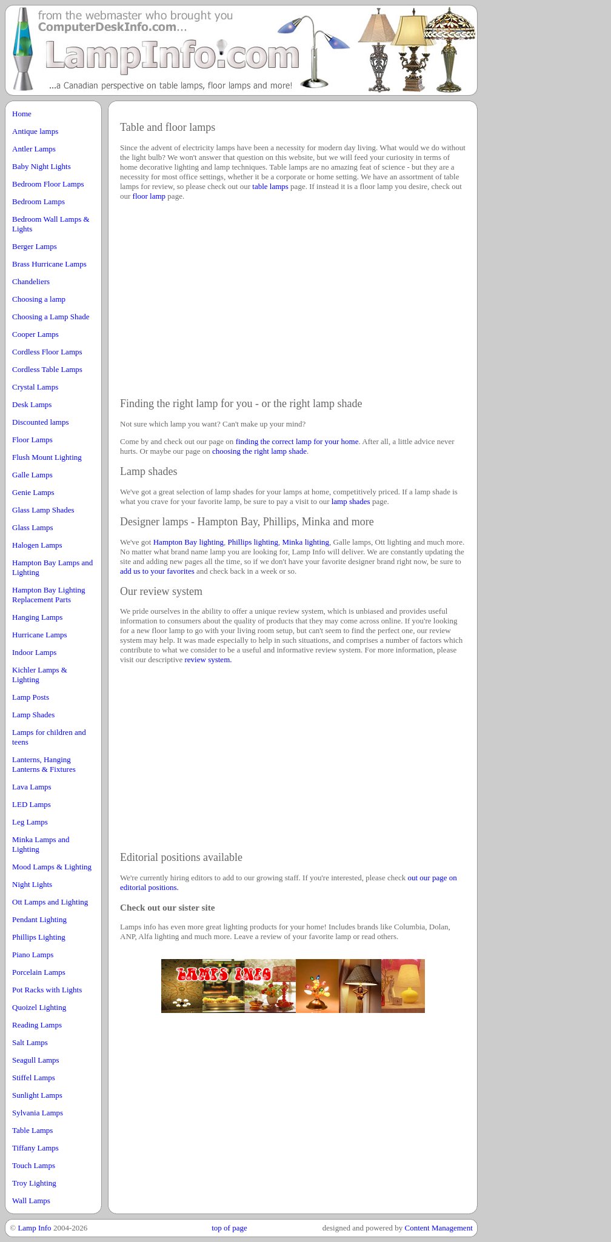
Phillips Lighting (38, 936)
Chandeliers (31, 281)
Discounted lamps (40, 422)
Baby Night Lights (41, 166)
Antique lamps (35, 131)
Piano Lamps (32, 954)
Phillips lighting (253, 541)
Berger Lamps (34, 246)
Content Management (438, 1227)
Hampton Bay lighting (188, 541)
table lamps (270, 186)
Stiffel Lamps (33, 1077)
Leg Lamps (30, 821)
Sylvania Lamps (37, 1112)
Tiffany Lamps (35, 1147)
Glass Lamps (32, 527)
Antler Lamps (34, 148)
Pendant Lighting (39, 919)
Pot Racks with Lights (47, 989)
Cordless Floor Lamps (47, 351)
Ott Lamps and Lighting (50, 901)
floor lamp (149, 196)
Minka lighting (305, 541)
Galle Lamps (32, 474)
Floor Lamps (32, 439)
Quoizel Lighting (39, 1007)
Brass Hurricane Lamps (49, 263)
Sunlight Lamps (37, 1095)
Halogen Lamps (37, 545)
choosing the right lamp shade (259, 451)
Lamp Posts (30, 697)
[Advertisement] (550, 283)
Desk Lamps (32, 404)
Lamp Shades (33, 714)
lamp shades (351, 501)
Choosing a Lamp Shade (50, 316)
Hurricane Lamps (39, 634)
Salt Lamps (30, 1042)
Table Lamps (32, 1130)
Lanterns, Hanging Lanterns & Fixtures (44, 764)
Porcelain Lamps (38, 972)
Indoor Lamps (34, 652)
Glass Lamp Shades (43, 509)
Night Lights (32, 884)
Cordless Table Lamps (47, 369)
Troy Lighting (34, 1182)
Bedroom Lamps (38, 201)
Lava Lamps (32, 786)
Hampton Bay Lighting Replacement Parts (48, 594)
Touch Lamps (33, 1165)
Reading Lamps (37, 1024)
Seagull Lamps (35, 1059)
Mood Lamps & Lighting (52, 866)
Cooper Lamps (35, 334)
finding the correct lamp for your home (297, 441)
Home (22, 113)
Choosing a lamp (38, 299)
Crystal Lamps (35, 386)
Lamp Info (34, 1227)
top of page (229, 1227)
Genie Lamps (33, 492)
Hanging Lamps (37, 617)
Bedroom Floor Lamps (48, 183)
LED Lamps (31, 804)
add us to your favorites (157, 571)
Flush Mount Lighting (47, 457)
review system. (208, 659)
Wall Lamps (31, 1200)
